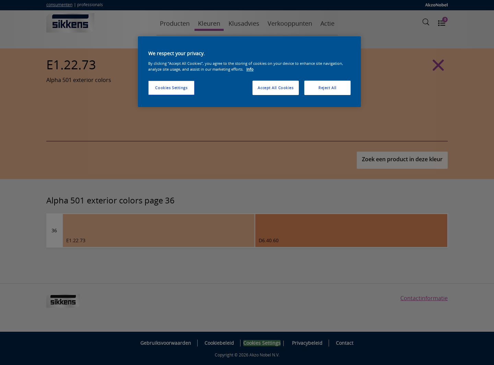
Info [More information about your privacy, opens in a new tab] (250, 69)
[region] (249, 71)
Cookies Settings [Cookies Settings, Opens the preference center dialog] (171, 87)
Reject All (327, 87)
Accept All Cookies (275, 87)
